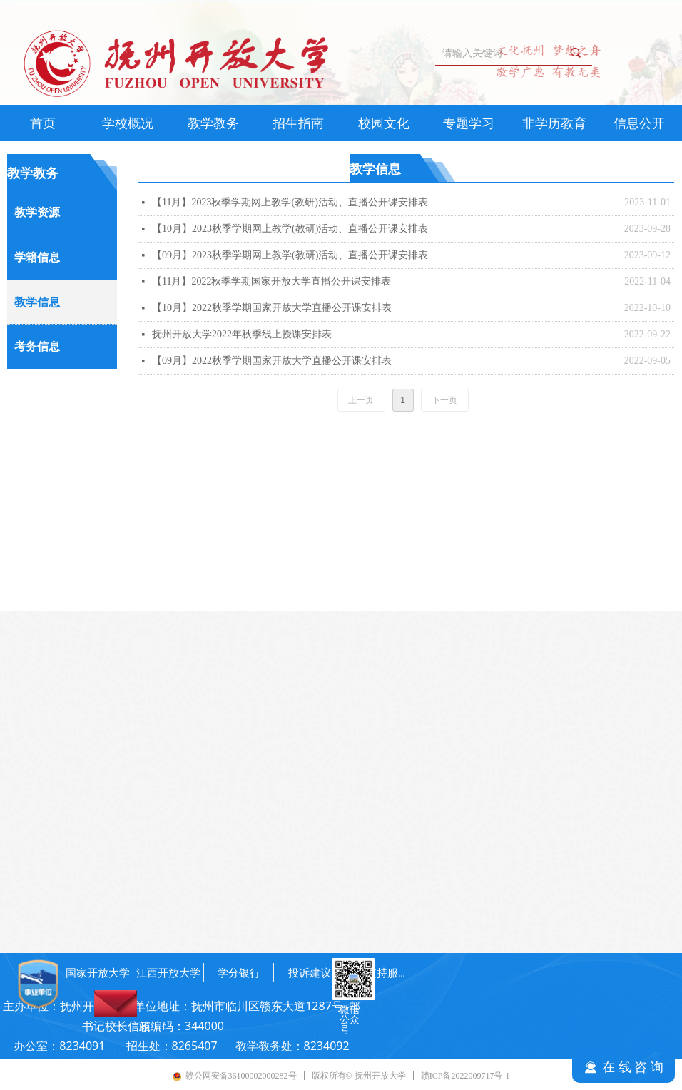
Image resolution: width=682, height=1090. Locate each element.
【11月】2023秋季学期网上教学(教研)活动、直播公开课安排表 (290, 202)
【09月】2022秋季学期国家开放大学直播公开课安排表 (272, 360)
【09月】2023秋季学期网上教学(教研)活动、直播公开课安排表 (290, 255)
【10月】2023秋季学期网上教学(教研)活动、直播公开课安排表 (290, 228)
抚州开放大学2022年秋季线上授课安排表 (242, 334)
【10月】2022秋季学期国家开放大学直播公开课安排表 (272, 307)
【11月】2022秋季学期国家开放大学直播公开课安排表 (271, 281)
